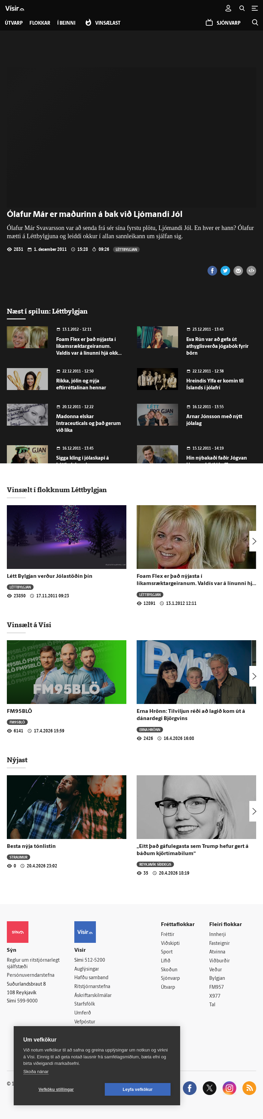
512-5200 (95, 960)
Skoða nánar (36, 1071)
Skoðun (169, 970)
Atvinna (217, 952)
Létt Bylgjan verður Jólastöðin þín (49, 576)
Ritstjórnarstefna (92, 986)
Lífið (166, 961)
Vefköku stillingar (56, 1089)
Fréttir (167, 934)
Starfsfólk (84, 1004)
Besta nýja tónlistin (31, 846)
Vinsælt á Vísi (29, 625)
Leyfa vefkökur (138, 1089)
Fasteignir (219, 943)
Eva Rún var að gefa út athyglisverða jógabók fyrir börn (217, 346)
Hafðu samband (91, 978)
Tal (212, 1005)
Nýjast (17, 760)
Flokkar (39, 23)
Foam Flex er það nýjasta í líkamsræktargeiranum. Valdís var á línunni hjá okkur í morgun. (196, 584)
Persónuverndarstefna (30, 975)
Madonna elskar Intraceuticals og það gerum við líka (88, 423)
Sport (167, 952)
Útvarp (168, 987)
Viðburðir (219, 961)
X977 (215, 996)
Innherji (217, 934)
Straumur (18, 857)
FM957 (216, 987)
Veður (215, 970)
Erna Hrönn (149, 729)
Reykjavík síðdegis (155, 864)
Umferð (82, 1013)
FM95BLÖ (19, 711)
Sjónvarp (170, 978)
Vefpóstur (84, 1022)
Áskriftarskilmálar (93, 995)
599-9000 (27, 1001)
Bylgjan (217, 978)
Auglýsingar (86, 969)
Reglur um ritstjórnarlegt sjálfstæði (33, 964)
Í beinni (66, 23)
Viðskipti (170, 943)
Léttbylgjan (126, 249)
